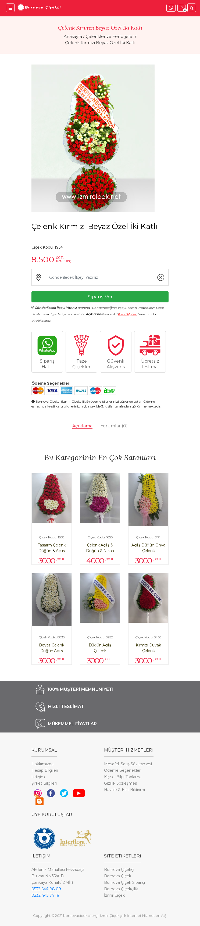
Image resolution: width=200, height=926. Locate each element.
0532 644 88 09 (46, 888)
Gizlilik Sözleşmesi (121, 783)
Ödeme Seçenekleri (122, 770)
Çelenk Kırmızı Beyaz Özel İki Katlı (100, 42)
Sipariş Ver (100, 296)
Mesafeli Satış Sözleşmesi (128, 763)
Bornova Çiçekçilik (121, 888)
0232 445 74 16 (45, 895)
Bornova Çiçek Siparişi (124, 882)
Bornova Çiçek (117, 876)
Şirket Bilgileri (44, 783)
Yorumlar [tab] (114, 425)
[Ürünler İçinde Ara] (191, 7)
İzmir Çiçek (114, 895)
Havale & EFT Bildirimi (124, 789)
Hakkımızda (42, 763)
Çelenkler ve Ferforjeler (109, 36)
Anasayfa (73, 36)
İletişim (38, 776)
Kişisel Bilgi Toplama (122, 776)
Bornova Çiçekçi (119, 869)
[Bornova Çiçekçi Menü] (10, 7)
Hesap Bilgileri (44, 770)
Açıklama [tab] (82, 425)
